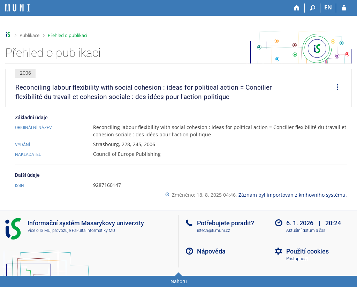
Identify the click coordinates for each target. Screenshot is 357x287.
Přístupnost (297, 258)
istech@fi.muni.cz (213, 230)
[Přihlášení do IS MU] (344, 8)
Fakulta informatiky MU (93, 230)
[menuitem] (335, 88)
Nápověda (211, 251)
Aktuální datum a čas (305, 230)
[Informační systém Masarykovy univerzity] (17, 8)
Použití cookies (307, 251)
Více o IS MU (39, 230)
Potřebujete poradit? (225, 223)
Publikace (29, 35)
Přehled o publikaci (67, 35)
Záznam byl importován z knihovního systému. (292, 194)
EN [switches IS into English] (328, 7)
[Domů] (297, 8)
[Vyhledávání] (312, 8)
